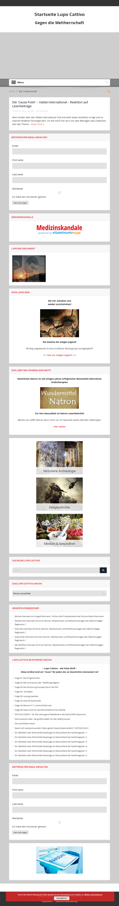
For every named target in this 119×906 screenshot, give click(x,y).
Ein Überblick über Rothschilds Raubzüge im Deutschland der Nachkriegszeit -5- (51, 750)
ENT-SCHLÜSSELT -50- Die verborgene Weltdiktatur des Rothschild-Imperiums (50, 714)
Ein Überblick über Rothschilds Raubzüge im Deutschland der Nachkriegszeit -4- (51, 746)
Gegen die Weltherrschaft (59, 22)
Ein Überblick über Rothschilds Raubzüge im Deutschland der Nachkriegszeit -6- (51, 755)
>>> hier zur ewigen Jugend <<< (59, 355)
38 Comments (42, 111)
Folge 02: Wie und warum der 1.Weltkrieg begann (37, 682)
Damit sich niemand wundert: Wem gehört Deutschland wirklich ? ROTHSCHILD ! (51, 728)
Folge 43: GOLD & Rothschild (28, 700)
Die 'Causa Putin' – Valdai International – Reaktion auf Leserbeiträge (50, 104)
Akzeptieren (61, 898)
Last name (17, 174)
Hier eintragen (20, 203)
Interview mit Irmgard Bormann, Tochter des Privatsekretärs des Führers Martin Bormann (62, 616)
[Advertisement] (59, 55)
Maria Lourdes (28, 111)
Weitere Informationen (93, 895)
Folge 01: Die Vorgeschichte (27, 678)
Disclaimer (17, 188)
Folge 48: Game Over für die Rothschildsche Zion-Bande (40, 709)
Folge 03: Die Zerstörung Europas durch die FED (36, 687)
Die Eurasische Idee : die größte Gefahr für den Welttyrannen (42, 719)
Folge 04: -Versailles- (24, 691)
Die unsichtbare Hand (25, 723)
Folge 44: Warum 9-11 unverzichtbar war (33, 705)
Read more (37, 124)
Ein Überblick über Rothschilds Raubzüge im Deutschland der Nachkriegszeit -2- (51, 737)
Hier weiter (60, 426)
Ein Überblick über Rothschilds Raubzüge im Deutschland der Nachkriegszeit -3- (51, 741)
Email (15, 145)
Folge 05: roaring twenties (26, 696)
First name (17, 160)
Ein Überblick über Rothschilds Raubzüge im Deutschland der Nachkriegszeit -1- (51, 732)
